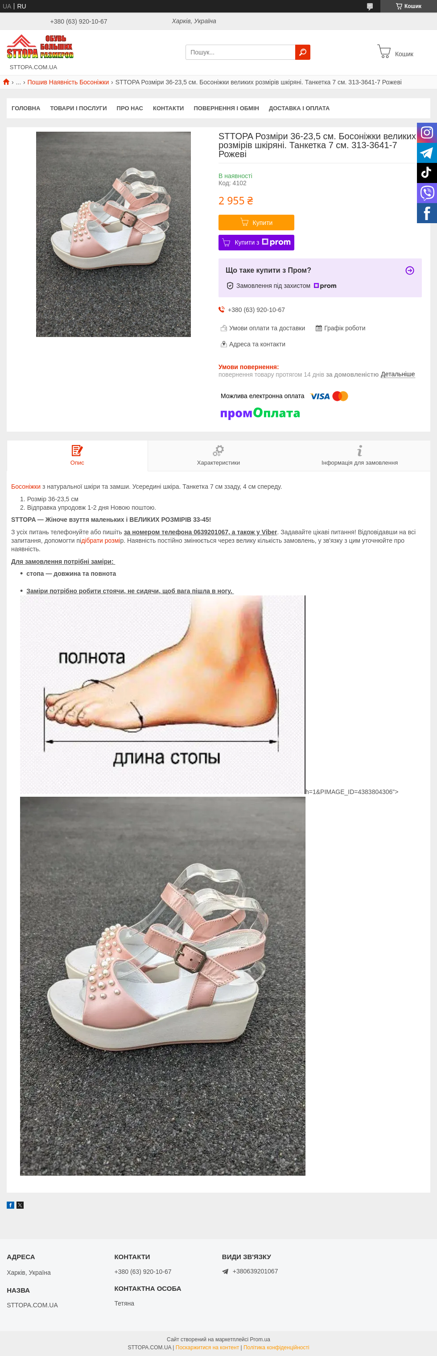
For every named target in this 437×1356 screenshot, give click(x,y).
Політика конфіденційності (276, 1347)
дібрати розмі (100, 540)
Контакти (168, 108)
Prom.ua (260, 1339)
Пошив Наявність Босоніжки (68, 82)
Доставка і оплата (299, 108)
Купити (263, 222)
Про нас (130, 108)
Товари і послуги (78, 108)
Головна (26, 108)
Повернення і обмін (226, 108)
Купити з (262, 242)
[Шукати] (302, 52)
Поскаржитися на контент (207, 1347)
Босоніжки (26, 486)
